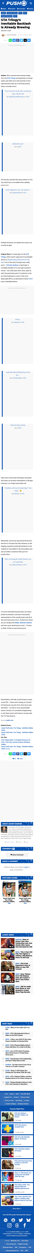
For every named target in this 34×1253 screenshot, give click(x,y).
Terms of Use (9, 1100)
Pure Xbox (25, 1241)
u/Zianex (16, 494)
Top (6, 1094)
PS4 (25, 13)
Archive (26, 1100)
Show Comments (17, 855)
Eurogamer (22, 1247)
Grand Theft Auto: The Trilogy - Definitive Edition (9, 901)
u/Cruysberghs (16, 378)
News (3, 13)
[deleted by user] (17, 144)
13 (11, 958)
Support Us (8, 1097)
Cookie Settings (11, 1104)
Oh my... (18, 319)
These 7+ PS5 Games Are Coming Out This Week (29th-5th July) (17, 1071)
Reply (26, 842)
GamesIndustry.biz (12, 1251)
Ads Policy (19, 1100)
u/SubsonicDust (16, 565)
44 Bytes (20, 1234)
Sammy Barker (11, 35)
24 (11, 993)
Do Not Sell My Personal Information (17, 1236)
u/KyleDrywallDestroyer (16, 97)
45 (11, 947)
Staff (17, 1094)
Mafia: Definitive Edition (23, 623)
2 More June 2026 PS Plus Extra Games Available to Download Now (18, 1040)
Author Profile (9, 842)
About (12, 1094)
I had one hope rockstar (17, 425)
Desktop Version (23, 1104)
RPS (26, 1251)
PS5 (20, 13)
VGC (29, 1247)
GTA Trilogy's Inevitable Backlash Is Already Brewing (16, 23)
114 (20, 759)
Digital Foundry (23, 1244)
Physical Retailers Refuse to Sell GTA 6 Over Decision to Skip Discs (18, 1083)
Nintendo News (8, 1247)
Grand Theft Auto (7, 16)
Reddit (30, 279)
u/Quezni (16, 322)
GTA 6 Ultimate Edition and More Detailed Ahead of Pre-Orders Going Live (18, 1077)
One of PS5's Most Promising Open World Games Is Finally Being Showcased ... (17, 1053)
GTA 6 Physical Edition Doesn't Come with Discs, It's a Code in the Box (17, 1046)
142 (11, 970)
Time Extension (11, 1244)
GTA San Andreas (12, 265)
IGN (16, 1247)
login (26, 867)
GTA (15, 16)
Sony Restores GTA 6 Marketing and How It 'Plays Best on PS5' (18, 1060)
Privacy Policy (25, 1097)
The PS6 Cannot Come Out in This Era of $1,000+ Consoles (18, 1065)
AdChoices (27, 1234)
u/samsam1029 (16, 193)
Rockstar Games (12, 13)
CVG (21, 1251)
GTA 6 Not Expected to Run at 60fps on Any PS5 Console (17, 1034)
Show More (17, 1209)
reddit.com (9, 720)
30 (11, 981)
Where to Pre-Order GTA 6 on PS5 (17, 1028)
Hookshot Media (15, 1232)
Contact (16, 1097)
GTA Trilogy (11, 78)
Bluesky (19, 842)
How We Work (25, 1094)
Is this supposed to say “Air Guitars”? (18, 190)
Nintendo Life (15, 1241)
